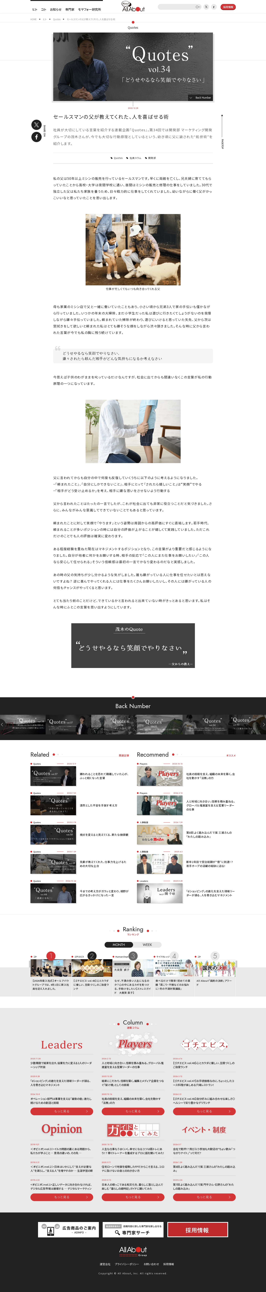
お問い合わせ (151, 1264)
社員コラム (135, 157)
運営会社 (105, 1264)
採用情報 (168, 1264)
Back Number (203, 98)
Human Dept (121, 956)
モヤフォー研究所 (89, 9)
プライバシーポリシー (127, 1264)
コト (43, 9)
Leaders (144, 880)
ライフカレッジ (163, 956)
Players (143, 763)
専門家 (69, 9)
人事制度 (144, 822)
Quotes (133, 27)
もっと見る (61, 1111)
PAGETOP (222, 144)
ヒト (34, 9)
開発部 (152, 157)
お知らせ (55, 9)
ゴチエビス (79, 956)
